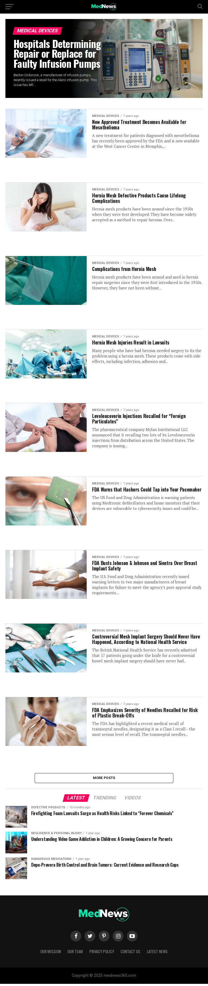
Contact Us (130, 953)
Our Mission (50, 953)
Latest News (157, 953)
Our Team (75, 953)
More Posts (104, 779)
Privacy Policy (101, 953)
